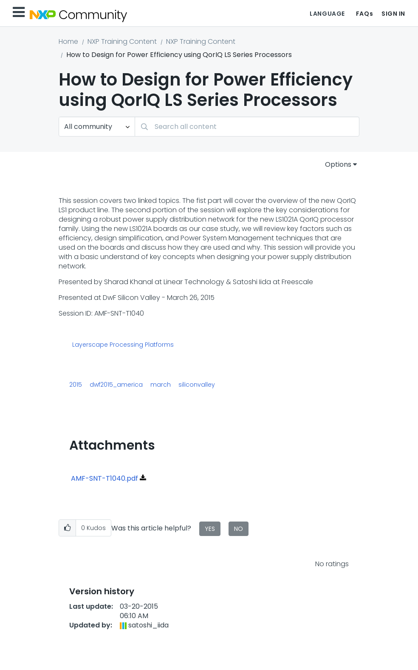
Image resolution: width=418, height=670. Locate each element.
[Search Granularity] (97, 126)
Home (68, 41)
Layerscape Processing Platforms (123, 345)
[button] (67, 528)
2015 (75, 384)
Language (327, 13)
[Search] (247, 127)
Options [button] (338, 164)
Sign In (393, 13)
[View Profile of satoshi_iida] (148, 625)
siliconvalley (196, 384)
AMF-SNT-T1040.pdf (104, 478)
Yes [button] (210, 529)
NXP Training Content (122, 41)
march (160, 384)
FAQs (364, 13)
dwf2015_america (116, 384)
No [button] (238, 529)
